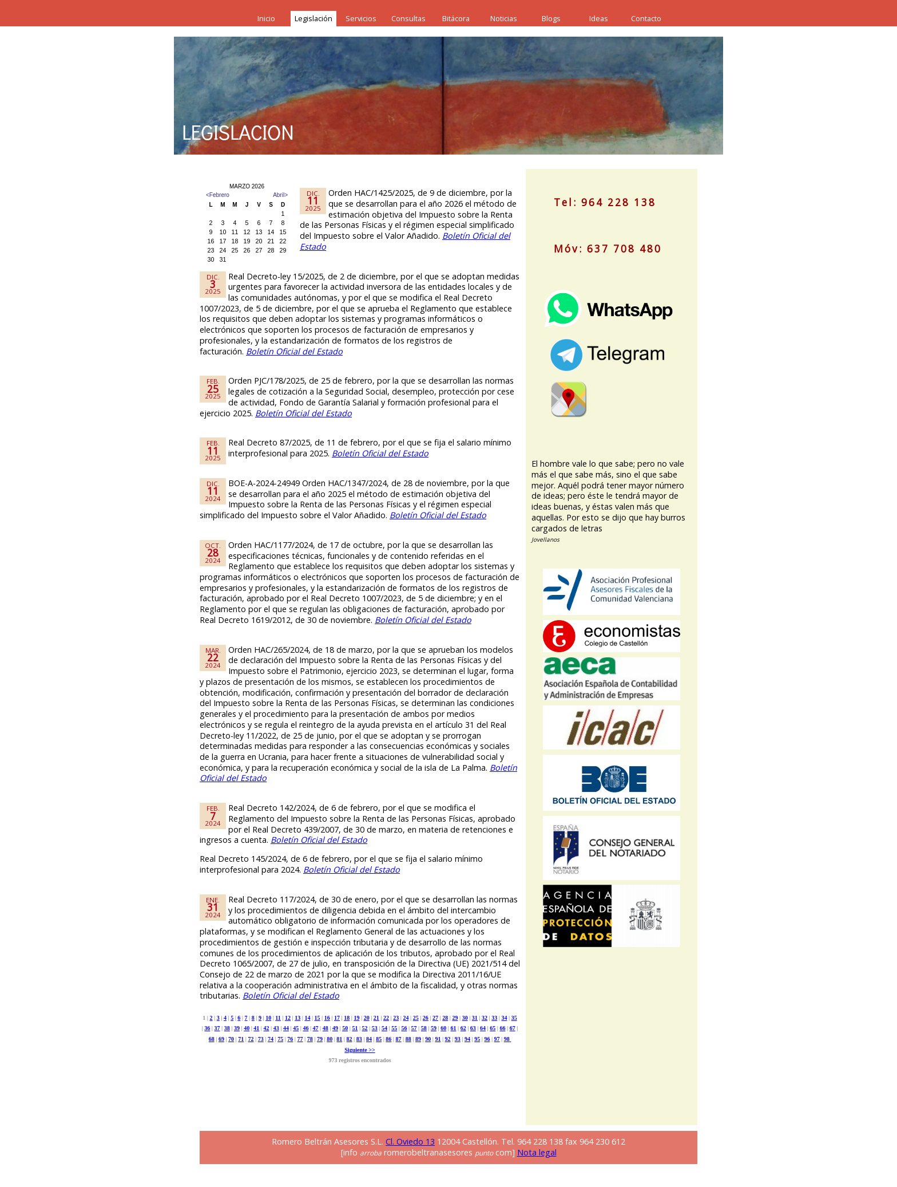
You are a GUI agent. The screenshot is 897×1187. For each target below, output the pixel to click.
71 (241, 1039)
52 (365, 1028)
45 (296, 1028)
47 (316, 1028)
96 (487, 1039)
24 (405, 1018)
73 (261, 1039)
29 (455, 1018)
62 (463, 1028)
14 (307, 1018)
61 (453, 1028)
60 (443, 1028)
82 (349, 1039)
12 (288, 1018)
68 (212, 1039)
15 (317, 1018)
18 (347, 1018)
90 (428, 1039)
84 (369, 1039)
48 (325, 1028)
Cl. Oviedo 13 (410, 1141)
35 (514, 1018)
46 (305, 1028)
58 (424, 1028)
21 (376, 1018)
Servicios (361, 18)
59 (433, 1028)
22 (386, 1018)
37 (217, 1028)
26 (425, 1018)
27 (435, 1018)
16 (327, 1018)
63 (473, 1028)
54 (384, 1028)
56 (404, 1028)
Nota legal (537, 1152)
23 (396, 1018)
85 (379, 1039)
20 (367, 1018)
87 (399, 1039)
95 (477, 1039)
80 (329, 1039)
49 (335, 1028)
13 (297, 1018)
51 (355, 1028)
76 (290, 1039)
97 (497, 1039)
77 (300, 1039)
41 (256, 1028)
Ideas (598, 18)
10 (268, 1018)
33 (494, 1018)
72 (251, 1039)
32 (484, 1018)
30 (465, 1018)
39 (237, 1028)
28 (445, 1018)
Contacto (646, 18)
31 (475, 1018)
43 (276, 1028)
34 (504, 1018)
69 (221, 1039)
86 (388, 1039)
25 (416, 1018)
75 (280, 1039)
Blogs (551, 18)
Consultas (408, 18)
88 (408, 1039)
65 (492, 1028)
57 (414, 1028)
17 (337, 1018)
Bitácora (456, 18)
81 (339, 1039)
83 (359, 1039)
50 (345, 1028)
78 (310, 1039)
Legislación (313, 18)
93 (458, 1039)
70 (231, 1039)
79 (320, 1039)
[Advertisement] (617, 1045)
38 (227, 1028)
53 (375, 1028)
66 (502, 1028)
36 (207, 1028)
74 (270, 1039)
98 (507, 1039)
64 (483, 1028)
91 (437, 1039)
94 (467, 1039)
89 (418, 1039)
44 (286, 1028)
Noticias (503, 18)
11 (277, 1018)
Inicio (266, 18)
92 (448, 1039)
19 (356, 1018)
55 (394, 1028)
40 (246, 1028)
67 (512, 1028)
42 (266, 1028)
